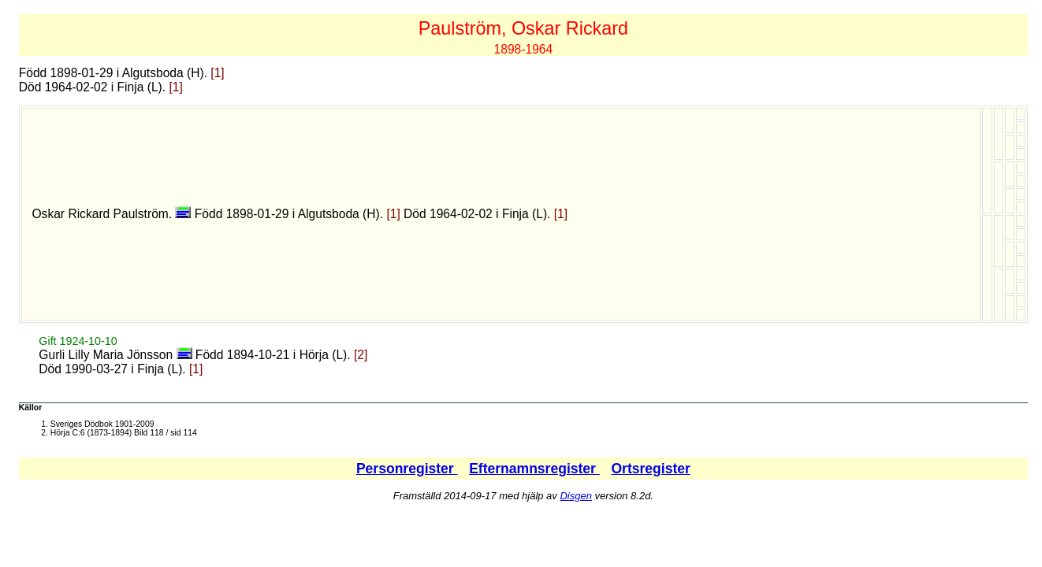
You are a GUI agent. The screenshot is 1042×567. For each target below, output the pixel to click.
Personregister (407, 468)
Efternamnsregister (534, 468)
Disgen (575, 496)
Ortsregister (650, 468)
